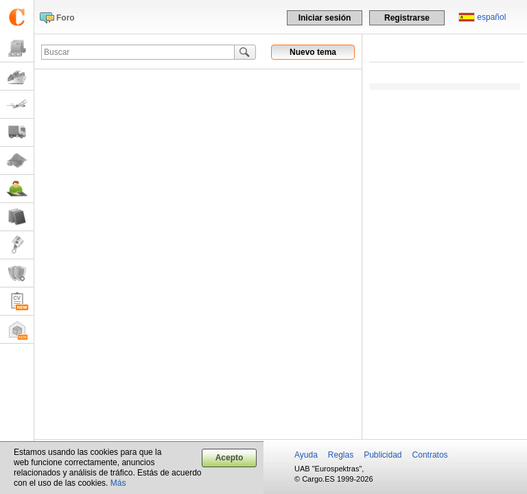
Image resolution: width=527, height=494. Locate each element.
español (491, 17)
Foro (65, 18)
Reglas (340, 455)
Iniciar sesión (324, 18)
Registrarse (407, 18)
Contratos (430, 455)
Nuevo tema (313, 52)
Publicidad (382, 455)
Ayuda (306, 455)
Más (118, 483)
